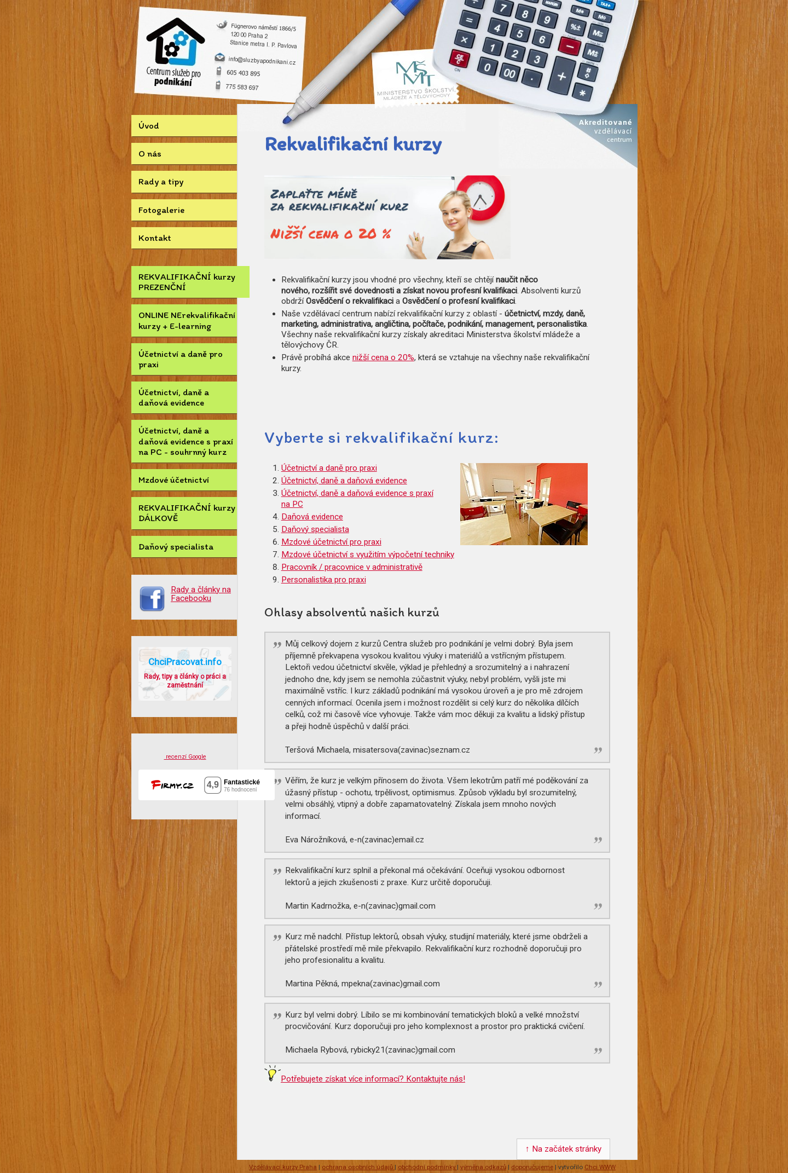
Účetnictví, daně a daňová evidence (173, 397)
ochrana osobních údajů (358, 1167)
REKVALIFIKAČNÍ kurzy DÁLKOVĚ (186, 512)
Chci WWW (600, 1167)
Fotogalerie (161, 209)
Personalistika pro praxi (323, 580)
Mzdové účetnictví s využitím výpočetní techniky (367, 554)
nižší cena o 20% (383, 357)
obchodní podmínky (427, 1167)
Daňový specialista (175, 546)
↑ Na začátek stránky (563, 1149)
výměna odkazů (483, 1167)
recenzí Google (185, 756)
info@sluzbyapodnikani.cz (258, 58)
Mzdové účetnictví (173, 479)
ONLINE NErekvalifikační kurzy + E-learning (186, 320)
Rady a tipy (160, 181)
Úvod (148, 125)
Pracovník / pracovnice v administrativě (351, 567)
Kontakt (154, 237)
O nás (149, 153)
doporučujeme (532, 1167)
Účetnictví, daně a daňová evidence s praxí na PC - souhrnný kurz (185, 441)
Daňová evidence (312, 517)
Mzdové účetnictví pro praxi (331, 542)
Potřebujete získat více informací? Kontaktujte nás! (373, 1079)
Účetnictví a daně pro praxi (180, 358)
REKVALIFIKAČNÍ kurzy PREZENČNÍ (186, 281)
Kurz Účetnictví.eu (176, 60)
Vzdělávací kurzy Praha (283, 1167)
